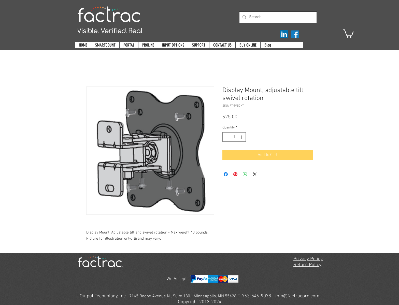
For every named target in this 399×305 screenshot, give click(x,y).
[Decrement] (226, 137)
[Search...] (277, 17)
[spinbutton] (234, 137)
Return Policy (307, 265)
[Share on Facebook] (226, 174)
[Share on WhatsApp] (245, 174)
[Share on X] (255, 174)
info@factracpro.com (297, 296)
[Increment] (242, 137)
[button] (348, 33)
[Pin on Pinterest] (235, 174)
